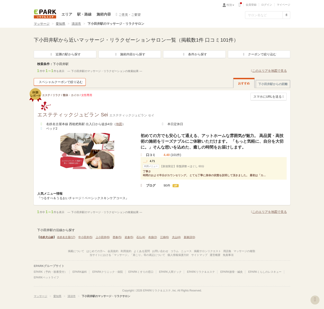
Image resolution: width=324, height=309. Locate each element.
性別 (230, 5)
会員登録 (251, 4)
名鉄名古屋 (66, 237)
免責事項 (228, 255)
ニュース (186, 251)
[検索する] (286, 15)
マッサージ (42, 23)
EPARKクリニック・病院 (107, 271)
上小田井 (103, 237)
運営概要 (215, 255)
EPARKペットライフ (46, 277)
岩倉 (129, 237)
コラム (175, 251)
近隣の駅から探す (65, 54)
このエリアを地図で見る (269, 70)
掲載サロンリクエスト (207, 251)
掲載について (76, 251)
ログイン (266, 4)
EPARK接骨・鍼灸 (231, 271)
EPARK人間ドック (170, 271)
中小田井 (85, 237)
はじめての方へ (95, 251)
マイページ (283, 4)
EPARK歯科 (79, 271)
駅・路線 (84, 14)
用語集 (227, 251)
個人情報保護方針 (178, 255)
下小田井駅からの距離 (273, 84)
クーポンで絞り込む (259, 54)
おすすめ (244, 83)
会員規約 (113, 251)
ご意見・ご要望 (128, 14)
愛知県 (60, 23)
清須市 (76, 23)
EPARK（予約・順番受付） (50, 271)
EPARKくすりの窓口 (141, 271)
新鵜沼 (189, 237)
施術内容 (104, 14)
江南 (164, 237)
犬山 (176, 237)
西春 (117, 237)
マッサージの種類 (244, 251)
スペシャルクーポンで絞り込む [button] (60, 82)
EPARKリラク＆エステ (45, 13)
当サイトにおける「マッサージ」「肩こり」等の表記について (127, 255)
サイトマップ (199, 255)
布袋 (152, 237)
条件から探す (194, 54)
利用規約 (126, 251)
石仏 (140, 237)
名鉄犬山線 (46, 237)
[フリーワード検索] (264, 15)
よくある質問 (142, 251)
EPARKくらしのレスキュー (264, 271)
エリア (66, 14)
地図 (119, 124)
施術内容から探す (129, 54)
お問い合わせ (160, 251)
